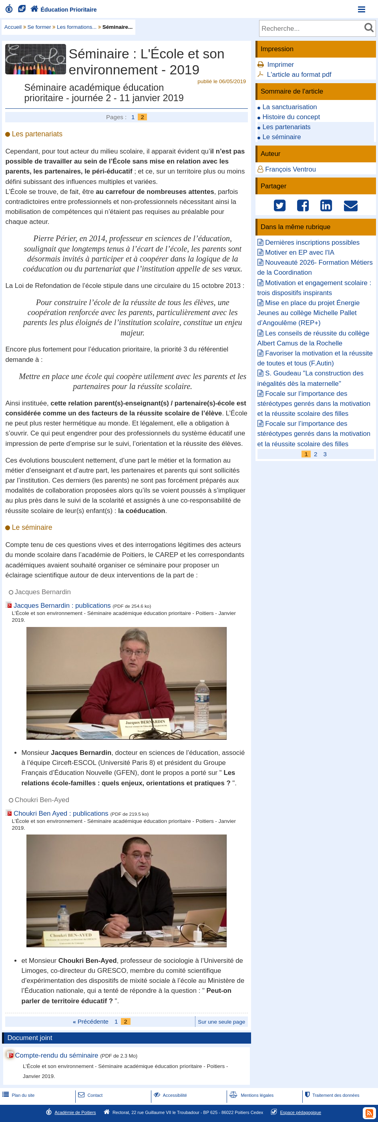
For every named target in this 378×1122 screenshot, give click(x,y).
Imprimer (280, 64)
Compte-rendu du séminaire (56, 1055)
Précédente (91, 1021)
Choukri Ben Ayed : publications (61, 813)
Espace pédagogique (301, 1112)
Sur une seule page (221, 1022)
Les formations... (77, 27)
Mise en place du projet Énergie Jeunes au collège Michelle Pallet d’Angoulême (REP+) (308, 313)
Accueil (13, 27)
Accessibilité (169, 1095)
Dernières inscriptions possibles (312, 242)
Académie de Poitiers (75, 1112)
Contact (89, 1095)
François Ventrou (290, 169)
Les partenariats (286, 127)
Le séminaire (281, 137)
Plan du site (17, 1095)
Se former (39, 27)
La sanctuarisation (289, 107)
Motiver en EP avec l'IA (299, 252)
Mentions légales (250, 1095)
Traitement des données (331, 1095)
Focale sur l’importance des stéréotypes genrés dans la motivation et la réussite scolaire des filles (314, 403)
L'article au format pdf (299, 74)
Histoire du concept (291, 117)
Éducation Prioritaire (62, 9)
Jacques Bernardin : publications (62, 605)
